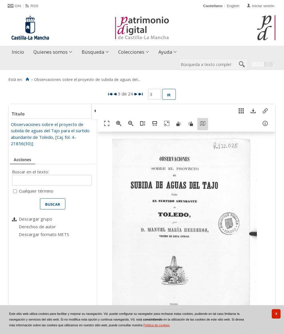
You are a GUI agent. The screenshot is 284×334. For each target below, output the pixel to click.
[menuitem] (19, 52)
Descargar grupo (35, 219)
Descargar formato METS (44, 234)
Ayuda (165, 52)
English (233, 6)
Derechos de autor (37, 226)
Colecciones (131, 52)
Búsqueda (93, 52)
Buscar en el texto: (30, 172)
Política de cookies (156, 325)
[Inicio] (27, 79)
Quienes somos (50, 52)
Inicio (18, 52)
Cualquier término (36, 191)
